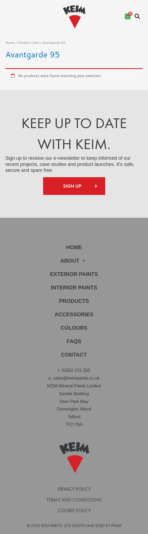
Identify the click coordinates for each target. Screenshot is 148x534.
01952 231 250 (76, 370)
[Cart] (128, 16)
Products (74, 301)
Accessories (74, 314)
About (74, 261)
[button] (74, 260)
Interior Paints (74, 287)
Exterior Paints (74, 274)
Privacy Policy (74, 489)
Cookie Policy (74, 510)
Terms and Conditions (74, 500)
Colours (74, 328)
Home (10, 42)
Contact (74, 355)
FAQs (74, 341)
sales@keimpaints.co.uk (76, 378)
